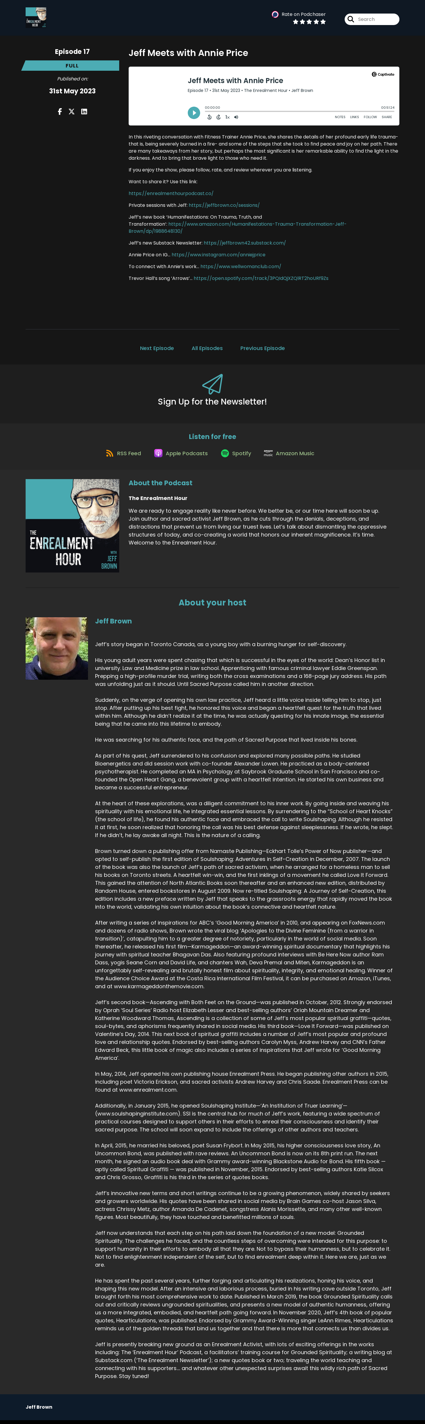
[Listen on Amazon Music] (292, 456)
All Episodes (207, 348)
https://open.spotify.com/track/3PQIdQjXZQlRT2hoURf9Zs (261, 278)
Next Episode (157, 348)
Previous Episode (262, 348)
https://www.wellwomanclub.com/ (240, 266)
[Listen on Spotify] (237, 456)
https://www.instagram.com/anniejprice (218, 254)
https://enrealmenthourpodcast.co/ (171, 193)
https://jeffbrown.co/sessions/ (224, 205)
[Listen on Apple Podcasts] (179, 456)
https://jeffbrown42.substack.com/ (245, 243)
